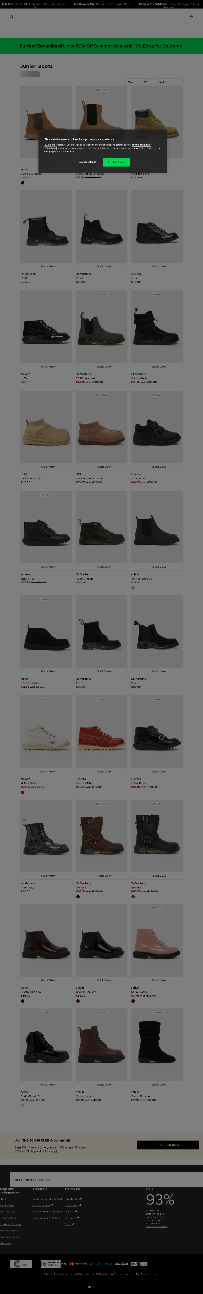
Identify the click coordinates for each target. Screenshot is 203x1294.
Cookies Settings (87, 162)
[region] (102, 151)
